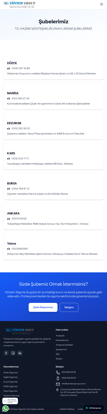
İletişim (69, 307)
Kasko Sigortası (10, 372)
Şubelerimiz (61, 349)
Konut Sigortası (10, 381)
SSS (58, 354)
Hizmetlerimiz (62, 340)
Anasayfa (60, 335)
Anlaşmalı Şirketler (64, 345)
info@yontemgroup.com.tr (74, 383)
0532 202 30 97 (69, 378)
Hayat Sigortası (10, 391)
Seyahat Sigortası (11, 395)
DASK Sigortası (10, 386)
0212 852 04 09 (69, 372)
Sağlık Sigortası (10, 377)
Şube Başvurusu (43, 307)
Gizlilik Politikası (67, 409)
